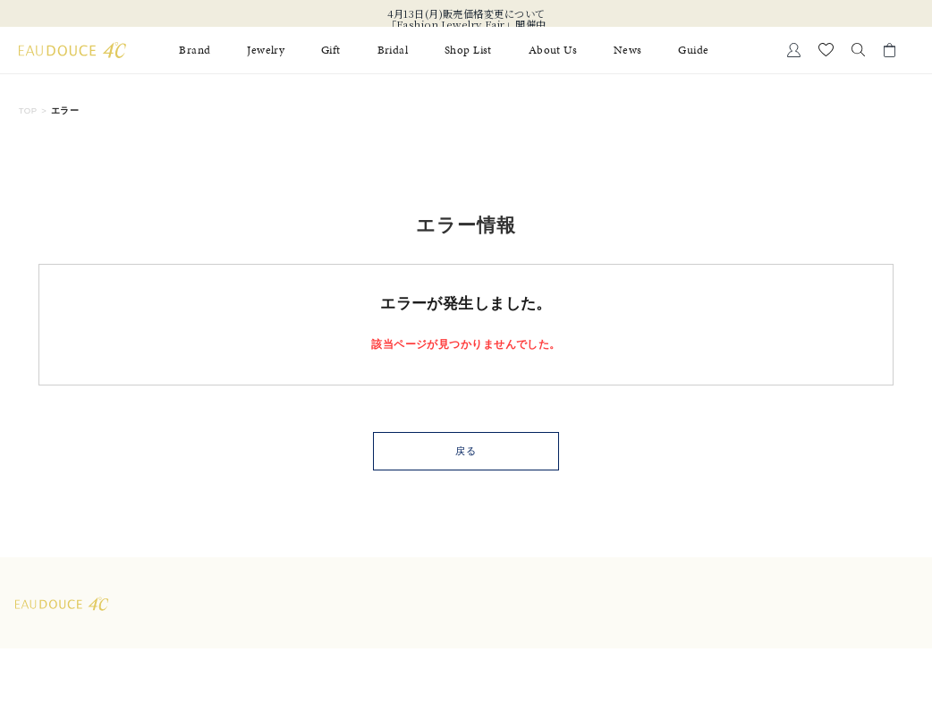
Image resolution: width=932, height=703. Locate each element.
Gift (331, 50)
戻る (466, 450)
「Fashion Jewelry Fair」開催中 (466, 24)
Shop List (468, 50)
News (628, 50)
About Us (553, 50)
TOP (28, 110)
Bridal (393, 50)
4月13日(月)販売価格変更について (466, 13)
